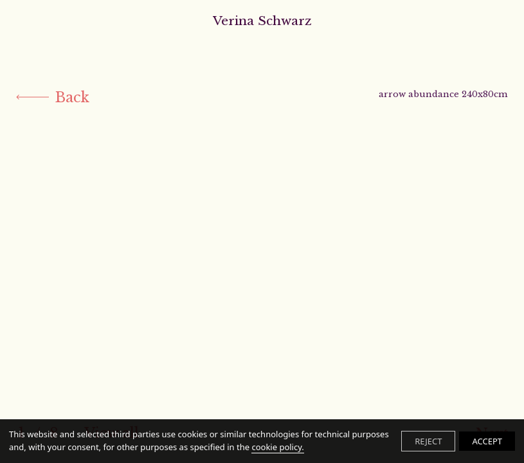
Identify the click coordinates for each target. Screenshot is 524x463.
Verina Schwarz (262, 20)
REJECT (428, 441)
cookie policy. (277, 447)
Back (52, 97)
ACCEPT (487, 441)
